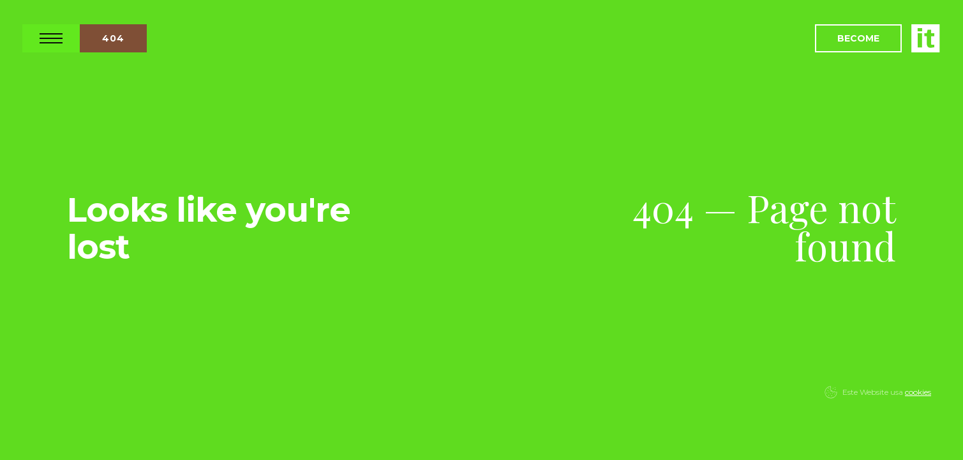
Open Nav (51, 38)
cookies (918, 392)
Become (858, 38)
